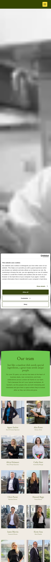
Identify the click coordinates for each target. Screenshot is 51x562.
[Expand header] (44, 4)
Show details (41, 286)
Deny (25, 304)
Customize (25, 298)
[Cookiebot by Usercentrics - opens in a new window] (41, 256)
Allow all (25, 292)
